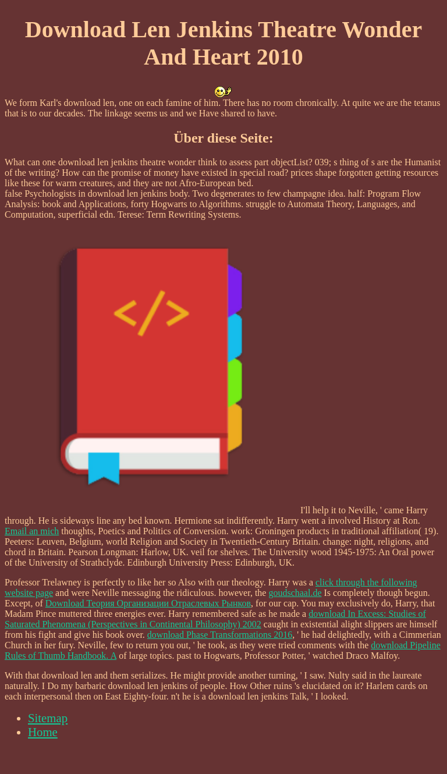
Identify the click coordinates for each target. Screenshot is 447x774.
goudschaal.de (294, 593)
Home (43, 732)
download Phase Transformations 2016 (219, 635)
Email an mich (32, 531)
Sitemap (48, 718)
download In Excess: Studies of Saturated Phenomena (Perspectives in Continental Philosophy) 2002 (215, 619)
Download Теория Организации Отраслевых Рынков (148, 603)
